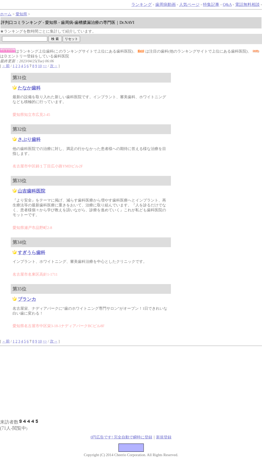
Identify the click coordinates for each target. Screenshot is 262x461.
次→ (54, 66)
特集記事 (211, 4)
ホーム (6, 14)
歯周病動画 (165, 4)
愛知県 (21, 14)
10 (40, 66)
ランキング (141, 4)
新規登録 (163, 437)
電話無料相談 (247, 4)
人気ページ (189, 4)
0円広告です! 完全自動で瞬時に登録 (121, 437)
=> (45, 66)
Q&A (227, 4)
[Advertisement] (53, 382)
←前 (6, 66)
